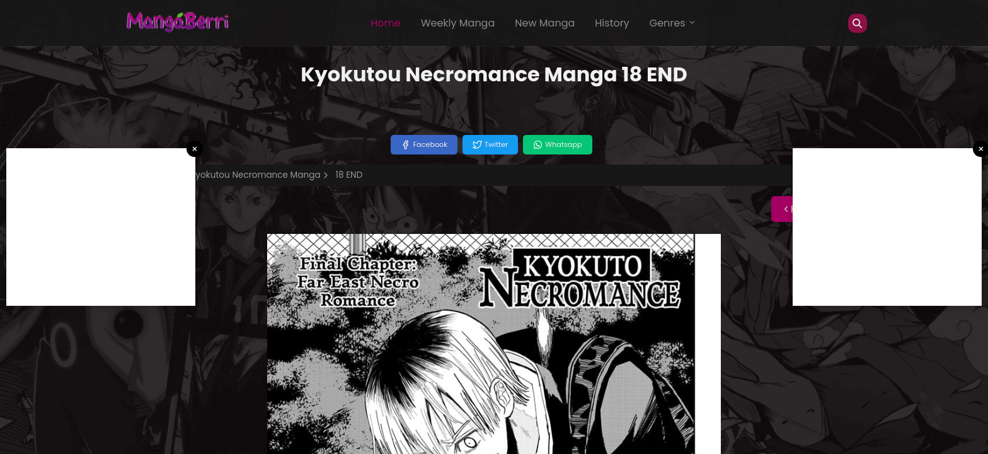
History (612, 23)
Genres (673, 23)
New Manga (545, 23)
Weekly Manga (458, 23)
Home (385, 23)
